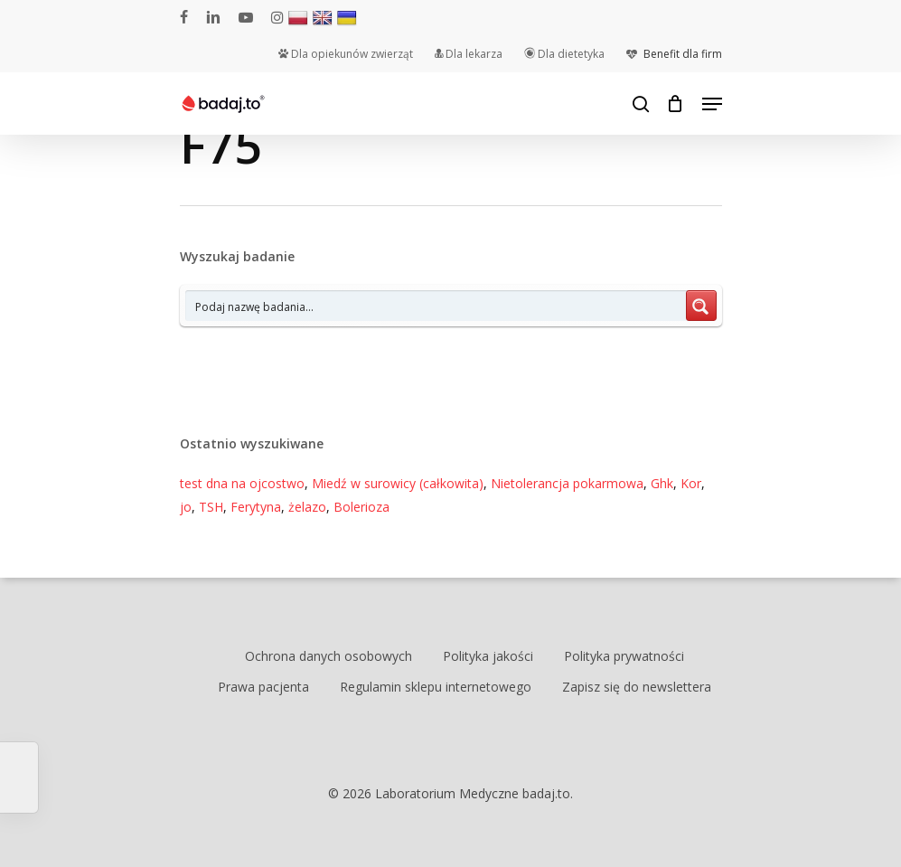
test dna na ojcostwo (242, 483)
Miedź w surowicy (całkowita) (397, 483)
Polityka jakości (488, 655)
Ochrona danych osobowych (328, 655)
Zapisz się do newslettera (636, 686)
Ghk (662, 483)
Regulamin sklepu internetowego (435, 686)
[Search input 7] (436, 305)
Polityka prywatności (624, 655)
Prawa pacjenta (263, 686)
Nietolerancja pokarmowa (567, 483)
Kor (690, 483)
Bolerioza (361, 506)
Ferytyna (255, 506)
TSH (211, 506)
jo (186, 506)
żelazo (307, 506)
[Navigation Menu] (712, 104)
